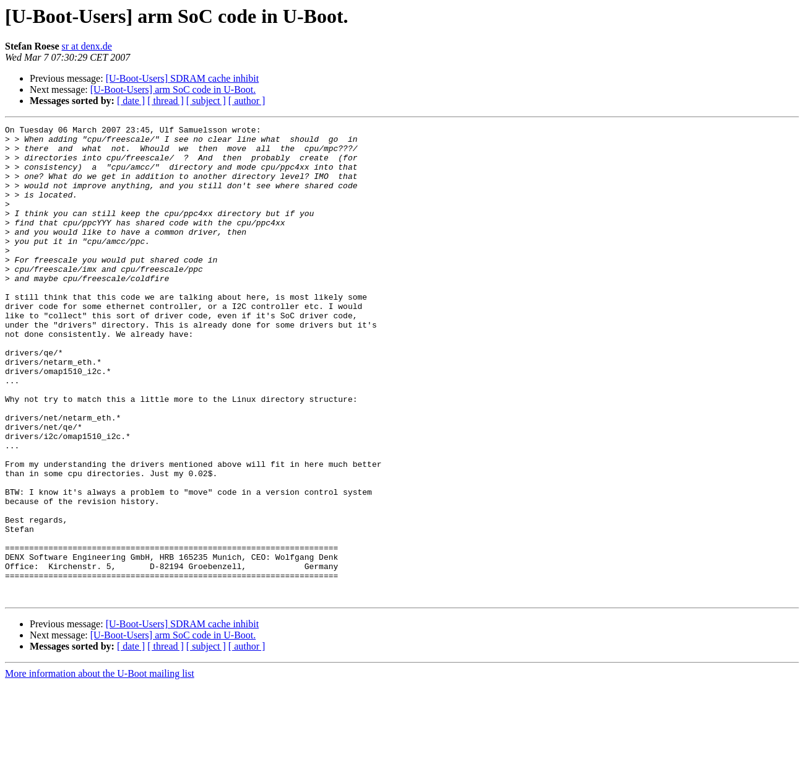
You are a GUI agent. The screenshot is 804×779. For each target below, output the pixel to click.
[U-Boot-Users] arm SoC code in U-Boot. (173, 89)
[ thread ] (165, 100)
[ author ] (247, 100)
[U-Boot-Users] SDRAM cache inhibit (182, 78)
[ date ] (131, 100)
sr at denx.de (87, 46)
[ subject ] (206, 100)
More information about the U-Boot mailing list (99, 768)
